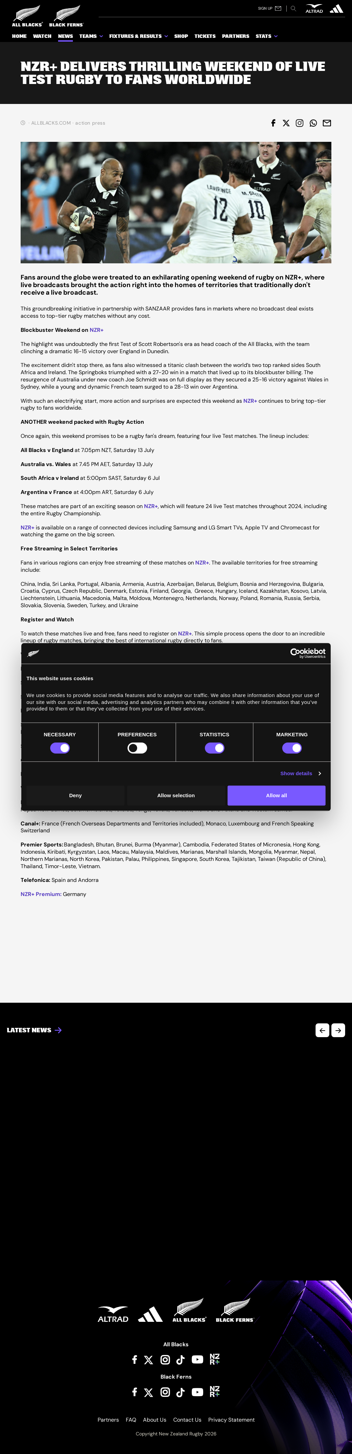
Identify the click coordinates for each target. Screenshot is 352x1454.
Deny (75, 795)
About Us (154, 1419)
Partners (108, 1419)
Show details (296, 773)
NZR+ (96, 330)
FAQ (131, 1419)
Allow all (276, 795)
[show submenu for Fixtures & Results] (167, 37)
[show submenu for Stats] (276, 37)
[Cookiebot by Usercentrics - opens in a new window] (295, 653)
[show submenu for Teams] (102, 37)
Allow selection (176, 795)
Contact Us (187, 1419)
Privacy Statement (231, 1419)
